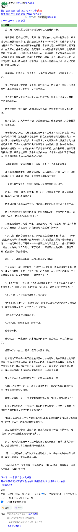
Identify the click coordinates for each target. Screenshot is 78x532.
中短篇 (29, 14)
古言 (8, 10)
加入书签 (26, 477)
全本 (13, 14)
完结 (39, 10)
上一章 (11, 20)
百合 (34, 10)
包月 (18, 14)
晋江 (19, 3)
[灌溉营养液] (7, 485)
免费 (23, 14)
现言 (13, 10)
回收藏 (11, 481)
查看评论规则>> (15, 526)
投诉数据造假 (40, 481)
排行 (8, 14)
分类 (3, 14)
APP (35, 14)
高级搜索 (51, 17)
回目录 (18, 477)
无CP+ (29, 10)
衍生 (23, 10)
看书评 (4, 481)
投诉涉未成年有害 (56, 481)
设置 (23, 20)
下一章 (4, 20)
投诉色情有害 (26, 481)
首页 (3, 10)
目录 (18, 20)
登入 (27, 3)
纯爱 (18, 10)
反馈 (39, 14)
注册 (32, 3)
